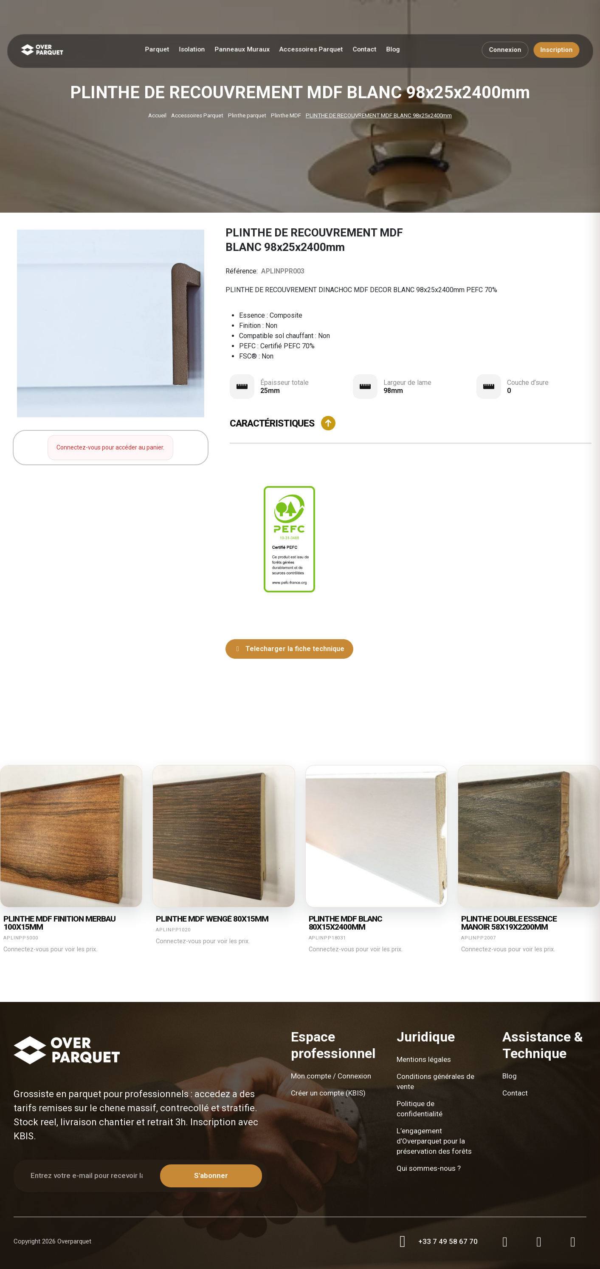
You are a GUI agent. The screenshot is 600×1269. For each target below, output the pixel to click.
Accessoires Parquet (311, 49)
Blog (393, 49)
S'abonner (211, 1175)
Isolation (192, 49)
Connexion (505, 50)
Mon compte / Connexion (331, 1076)
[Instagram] (504, 1241)
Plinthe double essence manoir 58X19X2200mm (509, 923)
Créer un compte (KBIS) (328, 1093)
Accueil (157, 115)
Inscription (556, 50)
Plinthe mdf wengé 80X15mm (212, 919)
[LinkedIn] (572, 1241)
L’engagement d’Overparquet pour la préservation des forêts (434, 1141)
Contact (364, 49)
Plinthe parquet (247, 115)
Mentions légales (424, 1059)
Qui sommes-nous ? (429, 1168)
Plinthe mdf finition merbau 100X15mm (59, 923)
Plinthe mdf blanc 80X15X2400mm (346, 923)
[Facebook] (538, 1241)
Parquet (157, 49)
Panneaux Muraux (242, 49)
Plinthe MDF (286, 115)
